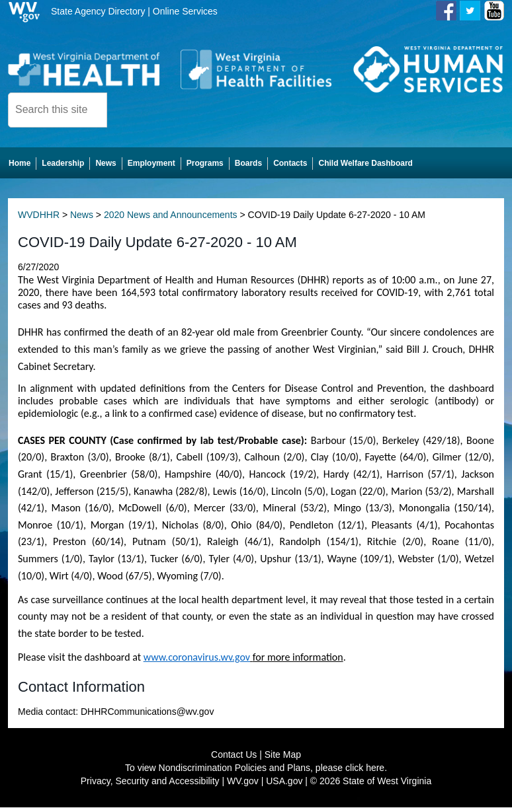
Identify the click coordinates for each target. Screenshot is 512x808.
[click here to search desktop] (129, 109)
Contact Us (234, 755)
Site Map (283, 755)
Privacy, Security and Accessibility (150, 781)
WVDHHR (39, 216)
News (81, 216)
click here (364, 768)
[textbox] (57, 110)
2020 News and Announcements (170, 216)
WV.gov (243, 781)
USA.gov (284, 781)
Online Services (185, 11)
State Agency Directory (98, 11)
